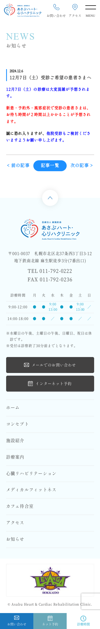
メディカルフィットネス (31, 490)
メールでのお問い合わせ (50, 365)
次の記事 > (81, 166)
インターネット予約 (50, 383)
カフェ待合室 (20, 506)
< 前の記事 (18, 166)
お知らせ (15, 539)
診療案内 (15, 457)
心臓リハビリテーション (31, 473)
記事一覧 (50, 166)
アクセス (15, 523)
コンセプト (17, 424)
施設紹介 (15, 440)
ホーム (13, 407)
